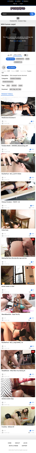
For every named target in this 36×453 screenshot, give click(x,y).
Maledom (26, 1)
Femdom (11, 1)
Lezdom (19, 1)
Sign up (15, 3)
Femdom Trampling (15, 78)
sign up (20, 41)
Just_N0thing (11, 67)
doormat (14, 85)
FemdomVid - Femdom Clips (18, 21)
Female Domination (8, 81)
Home (9, 443)
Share (27, 59)
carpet (20, 85)
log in (15, 41)
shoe (8, 85)
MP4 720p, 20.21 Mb (15, 89)
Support (24, 445)
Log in (21, 3)
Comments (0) (18, 62)
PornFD (16, 450)
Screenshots (20, 59)
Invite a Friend (13, 445)
